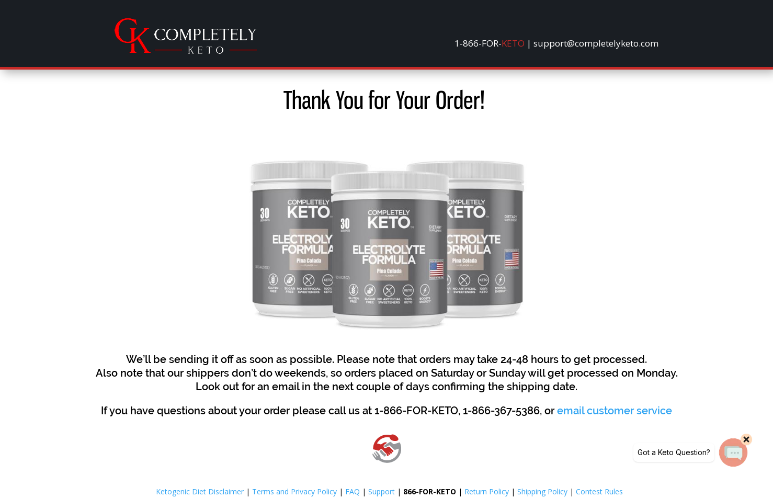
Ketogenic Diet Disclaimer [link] (200, 491)
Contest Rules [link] (599, 491)
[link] (186, 51)
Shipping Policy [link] (542, 491)
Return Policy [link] (486, 491)
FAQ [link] (352, 491)
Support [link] (381, 491)
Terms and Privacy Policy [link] (294, 491)
